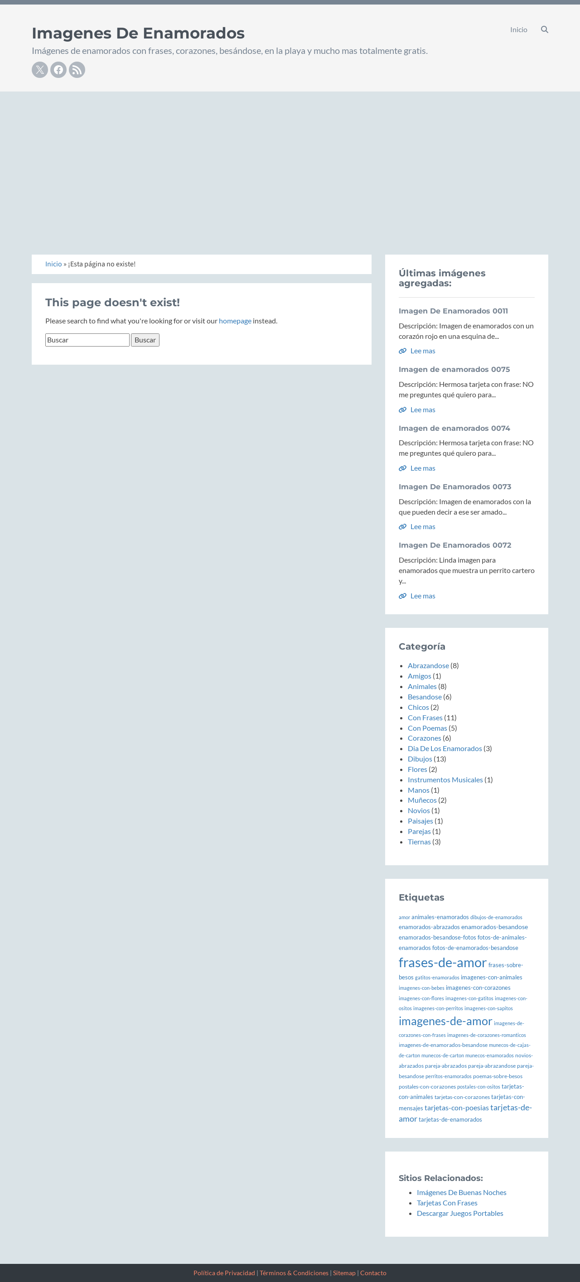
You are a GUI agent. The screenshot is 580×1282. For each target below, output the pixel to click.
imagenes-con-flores (421, 998)
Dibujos (420, 758)
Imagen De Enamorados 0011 (453, 311)
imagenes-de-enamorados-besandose (443, 1044)
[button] (544, 29)
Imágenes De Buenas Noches (462, 1192)
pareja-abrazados (446, 1066)
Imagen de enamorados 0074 (454, 428)
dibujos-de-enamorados (496, 917)
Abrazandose (428, 665)
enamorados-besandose (494, 926)
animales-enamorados (440, 917)
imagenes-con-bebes (422, 988)
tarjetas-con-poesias (457, 1108)
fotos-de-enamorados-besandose (475, 947)
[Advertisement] (290, 159)
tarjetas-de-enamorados (450, 1119)
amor (404, 917)
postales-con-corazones (427, 1086)
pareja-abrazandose (492, 1066)
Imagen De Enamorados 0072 (455, 545)
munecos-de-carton (442, 1055)
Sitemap (344, 1273)
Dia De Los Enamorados (445, 748)
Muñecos (422, 799)
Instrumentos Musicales (445, 779)
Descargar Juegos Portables (460, 1213)
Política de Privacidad (224, 1273)
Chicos (418, 707)
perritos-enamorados (448, 1076)
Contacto (373, 1273)
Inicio (518, 29)
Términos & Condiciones (294, 1273)
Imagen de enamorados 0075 (454, 369)
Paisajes (420, 820)
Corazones (424, 737)
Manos (419, 790)
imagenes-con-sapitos (488, 1008)
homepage (235, 320)
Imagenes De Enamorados (138, 33)
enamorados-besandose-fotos (437, 937)
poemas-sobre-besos (497, 1076)
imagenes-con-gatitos (469, 998)
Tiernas (419, 841)
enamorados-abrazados (429, 927)
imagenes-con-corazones (478, 987)
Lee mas (417, 350)
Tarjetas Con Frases (447, 1202)
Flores (417, 769)
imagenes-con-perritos (438, 1008)
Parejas (419, 831)
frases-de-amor (443, 962)
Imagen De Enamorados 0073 (455, 486)
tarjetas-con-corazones (462, 1097)
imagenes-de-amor (446, 1020)
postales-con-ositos (478, 1086)
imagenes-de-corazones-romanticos (486, 1035)
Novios (419, 810)
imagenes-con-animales (491, 977)
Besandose (425, 696)
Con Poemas (427, 727)
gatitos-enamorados (437, 977)
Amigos (419, 675)
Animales (422, 686)
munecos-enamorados (489, 1055)
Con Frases (425, 717)
